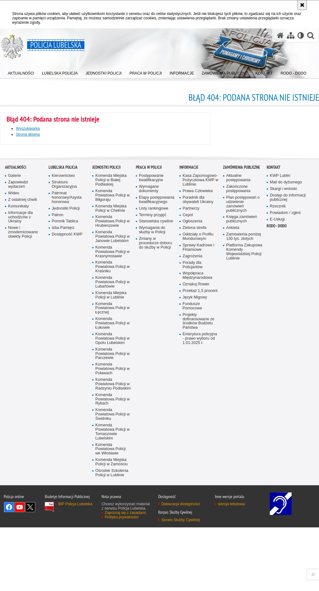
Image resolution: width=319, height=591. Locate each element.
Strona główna (28, 134)
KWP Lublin (280, 373)
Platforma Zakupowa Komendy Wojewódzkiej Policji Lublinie (244, 448)
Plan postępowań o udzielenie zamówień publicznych (242, 400)
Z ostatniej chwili (22, 397)
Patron (57, 411)
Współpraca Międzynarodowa (197, 472)
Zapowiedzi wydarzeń (18, 381)
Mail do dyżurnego (286, 379)
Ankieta (232, 425)
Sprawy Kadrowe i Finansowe (198, 444)
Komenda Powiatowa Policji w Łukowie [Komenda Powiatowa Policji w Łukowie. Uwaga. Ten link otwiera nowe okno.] (112, 520)
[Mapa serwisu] (290, 35)
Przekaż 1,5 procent (200, 488)
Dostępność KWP (67, 431)
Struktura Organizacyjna (64, 381)
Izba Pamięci (63, 425)
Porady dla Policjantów (192, 462)
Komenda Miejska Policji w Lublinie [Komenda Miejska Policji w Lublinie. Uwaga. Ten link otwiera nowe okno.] (110, 492)
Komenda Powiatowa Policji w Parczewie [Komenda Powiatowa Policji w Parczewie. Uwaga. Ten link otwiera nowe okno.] (112, 550)
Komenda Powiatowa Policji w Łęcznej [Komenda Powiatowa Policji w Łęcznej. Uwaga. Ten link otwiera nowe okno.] (112, 504)
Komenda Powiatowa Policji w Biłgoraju (112, 392)
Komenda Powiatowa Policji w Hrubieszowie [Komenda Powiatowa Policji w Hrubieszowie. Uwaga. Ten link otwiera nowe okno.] (112, 418)
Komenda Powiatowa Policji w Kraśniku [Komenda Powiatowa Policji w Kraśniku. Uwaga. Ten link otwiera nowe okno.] (112, 463)
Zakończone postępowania (238, 385)
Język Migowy (195, 494)
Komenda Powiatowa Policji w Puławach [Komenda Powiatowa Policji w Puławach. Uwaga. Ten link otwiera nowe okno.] (112, 565)
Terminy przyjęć (152, 411)
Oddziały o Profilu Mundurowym (198, 433)
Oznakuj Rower (196, 481)
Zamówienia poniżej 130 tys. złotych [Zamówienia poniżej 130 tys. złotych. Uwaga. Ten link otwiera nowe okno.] (243, 433)
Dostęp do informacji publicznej (288, 394)
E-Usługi (277, 416)
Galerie (14, 373)
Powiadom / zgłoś (285, 410)
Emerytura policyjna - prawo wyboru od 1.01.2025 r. (200, 535)
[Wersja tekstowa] (301, 35)
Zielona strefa (195, 425)
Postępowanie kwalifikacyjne (151, 375)
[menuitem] (21, 72)
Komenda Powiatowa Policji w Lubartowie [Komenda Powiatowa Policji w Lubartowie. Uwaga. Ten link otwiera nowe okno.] (112, 478)
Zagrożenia (192, 453)
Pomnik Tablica (65, 418)
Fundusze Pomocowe (192, 503)
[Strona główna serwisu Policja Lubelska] (280, 35)
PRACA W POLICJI (149, 364)
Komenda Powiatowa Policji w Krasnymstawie (112, 448)
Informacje (188, 364)
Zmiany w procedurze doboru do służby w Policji (155, 440)
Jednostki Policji (66, 405)
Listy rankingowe (153, 405)
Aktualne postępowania (238, 375)
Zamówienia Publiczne (241, 364)
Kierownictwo (63, 373)
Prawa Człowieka (198, 388)
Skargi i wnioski (283, 386)
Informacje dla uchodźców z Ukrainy (20, 414)
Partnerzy (191, 405)
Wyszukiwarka (28, 128)
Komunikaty (18, 403)
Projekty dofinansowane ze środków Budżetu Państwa (198, 518)
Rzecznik (278, 403)
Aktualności (15, 364)
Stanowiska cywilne (156, 418)
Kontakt (273, 364)
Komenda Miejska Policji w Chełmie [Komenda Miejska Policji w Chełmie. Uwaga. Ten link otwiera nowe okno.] (110, 405)
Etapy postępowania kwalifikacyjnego (156, 396)
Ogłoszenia (192, 418)
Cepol (188, 411)
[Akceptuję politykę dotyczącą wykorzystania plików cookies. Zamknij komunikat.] (302, 5)
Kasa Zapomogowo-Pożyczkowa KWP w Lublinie (200, 377)
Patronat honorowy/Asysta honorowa (67, 394)
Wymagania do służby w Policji (152, 427)
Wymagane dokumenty (149, 385)
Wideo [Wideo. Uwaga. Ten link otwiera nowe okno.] (13, 390)
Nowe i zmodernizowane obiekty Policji (23, 429)
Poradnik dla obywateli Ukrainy (198, 396)
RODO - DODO (277, 422)
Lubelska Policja (63, 364)
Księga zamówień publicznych (241, 416)
